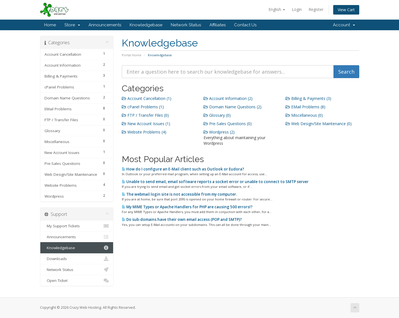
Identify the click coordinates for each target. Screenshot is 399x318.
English (277, 9)
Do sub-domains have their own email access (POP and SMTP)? (182, 219)
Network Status (186, 24)
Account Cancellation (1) (146, 98)
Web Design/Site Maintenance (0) (319, 123)
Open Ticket (77, 280)
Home (50, 24)
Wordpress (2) (219, 132)
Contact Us (245, 24)
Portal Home (131, 55)
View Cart (346, 9)
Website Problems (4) (144, 132)
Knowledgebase (146, 24)
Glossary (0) (217, 115)
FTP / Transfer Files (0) (145, 115)
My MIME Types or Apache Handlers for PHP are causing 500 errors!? (187, 206)
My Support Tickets (77, 226)
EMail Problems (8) (305, 106)
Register (316, 9)
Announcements (104, 24)
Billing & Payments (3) (308, 98)
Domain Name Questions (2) (233, 106)
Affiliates (217, 24)
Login (297, 9)
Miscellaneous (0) (304, 115)
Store (72, 24)
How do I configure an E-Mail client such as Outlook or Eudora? (183, 169)
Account (344, 24)
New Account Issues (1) (146, 123)
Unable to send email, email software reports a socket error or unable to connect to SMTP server (215, 181)
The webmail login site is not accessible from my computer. (179, 194)
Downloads (77, 258)
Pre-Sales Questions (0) (228, 123)
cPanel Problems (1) (143, 106)
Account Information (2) (228, 98)
